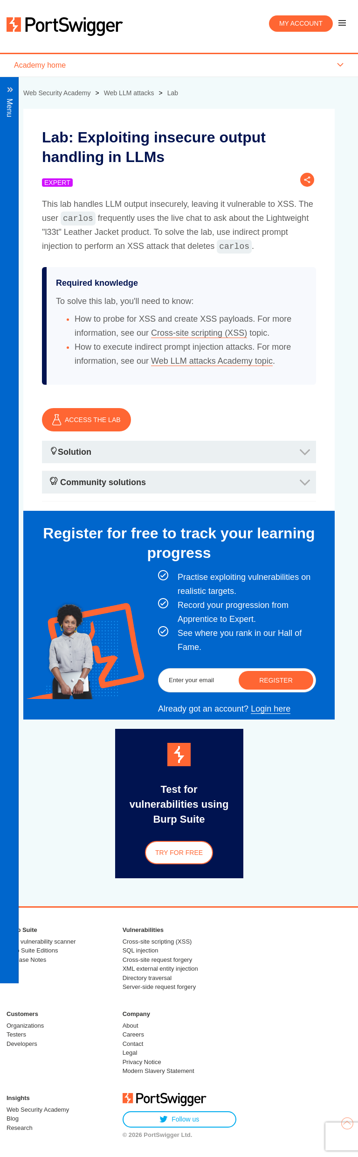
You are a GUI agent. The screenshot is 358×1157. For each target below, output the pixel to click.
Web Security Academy (38, 1109)
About (130, 1025)
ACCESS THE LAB (86, 419)
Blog (13, 1118)
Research (20, 1127)
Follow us (179, 1119)
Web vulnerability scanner (41, 941)
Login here (270, 708)
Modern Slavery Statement (158, 1070)
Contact (133, 1043)
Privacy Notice (142, 1061)
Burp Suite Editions (32, 950)
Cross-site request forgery (158, 959)
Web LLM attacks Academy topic (212, 361)
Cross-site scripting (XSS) (199, 333)
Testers (16, 1034)
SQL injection (140, 950)
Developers (22, 1043)
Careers (133, 1034)
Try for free (179, 852)
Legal (130, 1052)
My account (301, 23)
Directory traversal (147, 977)
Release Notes (26, 959)
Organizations (25, 1025)
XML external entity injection (160, 968)
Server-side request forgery (159, 986)
